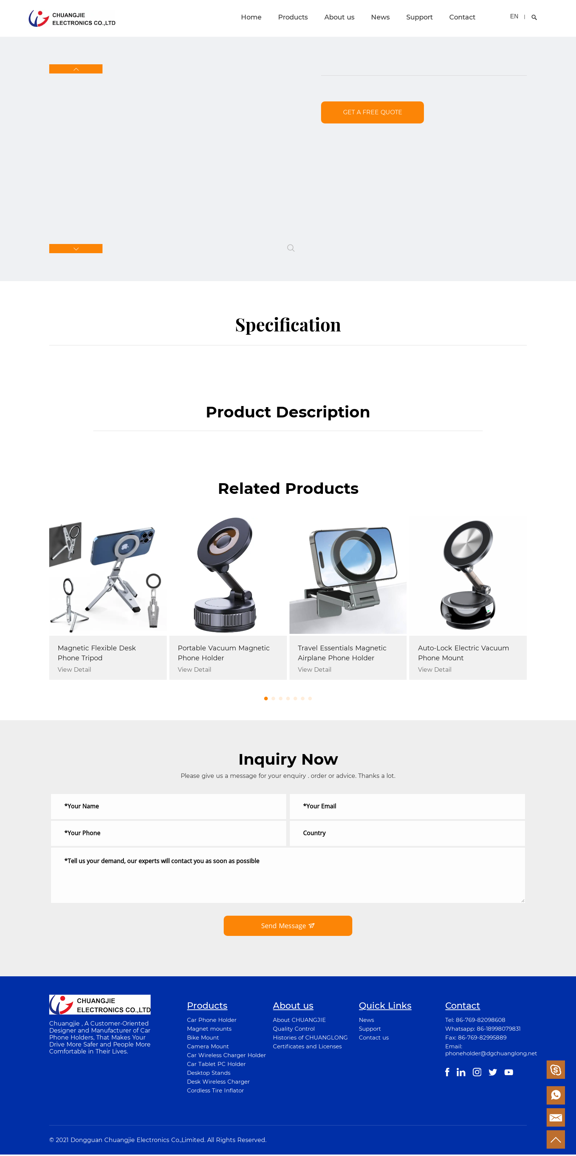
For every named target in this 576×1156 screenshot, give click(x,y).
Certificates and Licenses (307, 1047)
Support (419, 17)
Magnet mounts (209, 1030)
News (380, 17)
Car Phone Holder (212, 1021)
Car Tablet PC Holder (216, 1065)
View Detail (75, 670)
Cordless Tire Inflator (215, 1091)
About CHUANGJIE (299, 1021)
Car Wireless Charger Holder (226, 1056)
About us (339, 17)
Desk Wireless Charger (218, 1083)
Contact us (374, 1038)
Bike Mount (203, 1038)
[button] (75, 68)
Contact (462, 17)
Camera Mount (208, 1047)
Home (251, 17)
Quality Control (294, 1030)
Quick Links (385, 1007)
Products (293, 17)
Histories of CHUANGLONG (310, 1038)
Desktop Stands (208, 1074)
